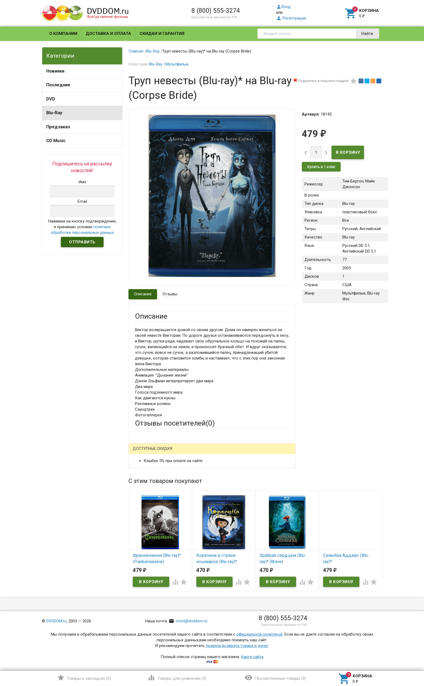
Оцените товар (148, 522)
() (84, 678)
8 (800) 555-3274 (215, 10)
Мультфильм (176, 64)
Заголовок (145, 507)
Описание (143, 294)
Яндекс (236, 453)
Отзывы (170, 294)
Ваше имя (144, 471)
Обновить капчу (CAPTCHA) (203, 596)
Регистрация (291, 18)
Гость (142, 452)
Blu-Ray (54, 112)
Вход (283, 6)
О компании (63, 33)
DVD (50, 99)
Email (139, 486)
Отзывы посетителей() (175, 423)
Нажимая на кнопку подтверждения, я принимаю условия (82, 227)
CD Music (55, 140)
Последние (58, 84)
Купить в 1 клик (321, 167)
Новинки (55, 71)
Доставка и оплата (108, 33)
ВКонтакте (202, 453)
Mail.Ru (170, 453)
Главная (135, 51)
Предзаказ (58, 126)
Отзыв (141, 531)
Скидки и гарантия (162, 33)
